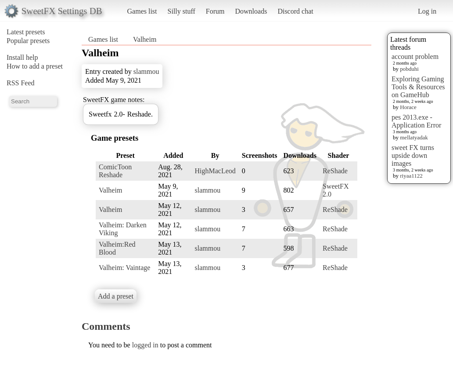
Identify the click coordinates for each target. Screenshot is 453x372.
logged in (145, 345)
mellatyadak (414, 137)
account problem (415, 56)
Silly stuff (181, 11)
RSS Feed (21, 83)
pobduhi (409, 69)
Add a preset (115, 296)
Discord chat (295, 11)
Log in (427, 11)
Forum (215, 11)
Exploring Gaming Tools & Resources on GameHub (418, 86)
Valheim (144, 39)
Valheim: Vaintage (124, 267)
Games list (142, 11)
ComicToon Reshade (115, 171)
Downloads (251, 11)
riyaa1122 (411, 175)
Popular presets (28, 40)
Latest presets (26, 32)
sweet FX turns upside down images (413, 155)
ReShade (335, 171)
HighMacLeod (214, 171)
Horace (408, 107)
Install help (22, 57)
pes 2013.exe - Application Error (416, 121)
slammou (146, 71)
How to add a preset (35, 66)
